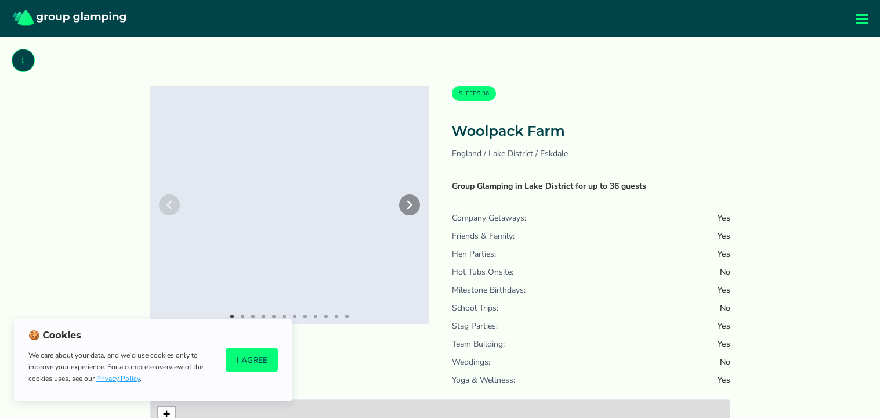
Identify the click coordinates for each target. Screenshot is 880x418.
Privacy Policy (118, 378)
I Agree (252, 360)
